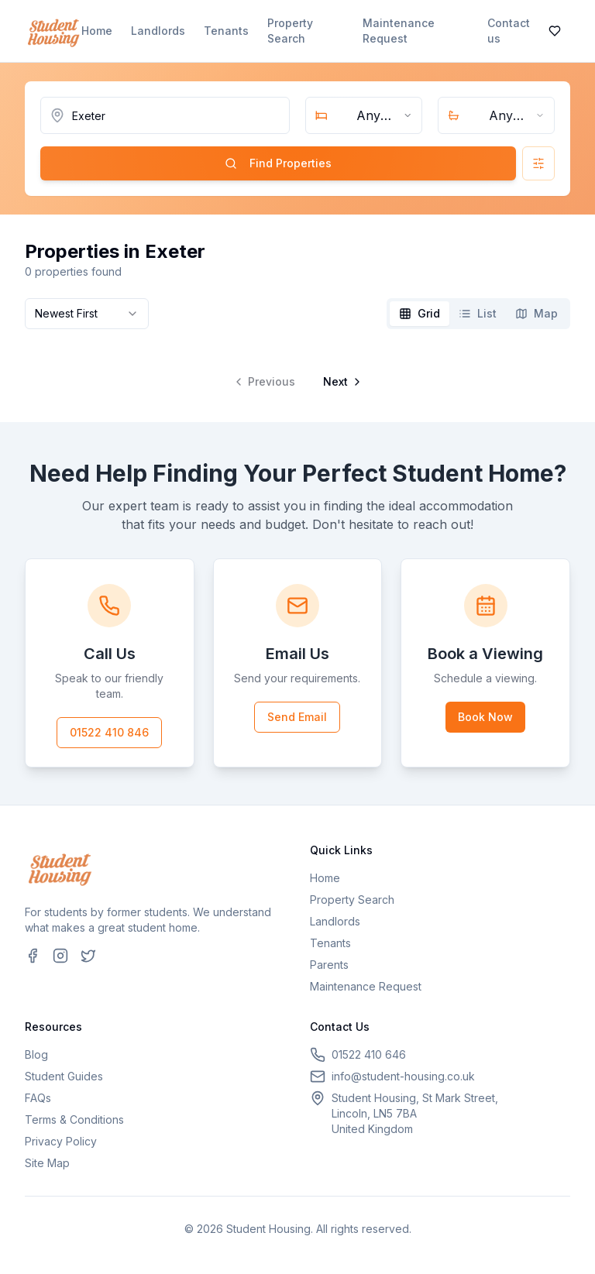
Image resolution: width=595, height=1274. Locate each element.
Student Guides (64, 1076)
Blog (36, 1054)
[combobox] (363, 115)
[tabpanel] (297, 369)
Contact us (508, 30)
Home (96, 30)
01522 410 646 (369, 1054)
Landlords (158, 30)
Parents (329, 964)
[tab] (419, 313)
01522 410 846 (109, 732)
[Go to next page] (341, 381)
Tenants (226, 30)
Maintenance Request (399, 30)
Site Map (47, 1162)
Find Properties (278, 163)
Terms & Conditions (74, 1119)
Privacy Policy (61, 1141)
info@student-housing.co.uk (403, 1076)
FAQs (38, 1097)
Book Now (485, 716)
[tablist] (478, 313)
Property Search (290, 30)
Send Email (297, 716)
